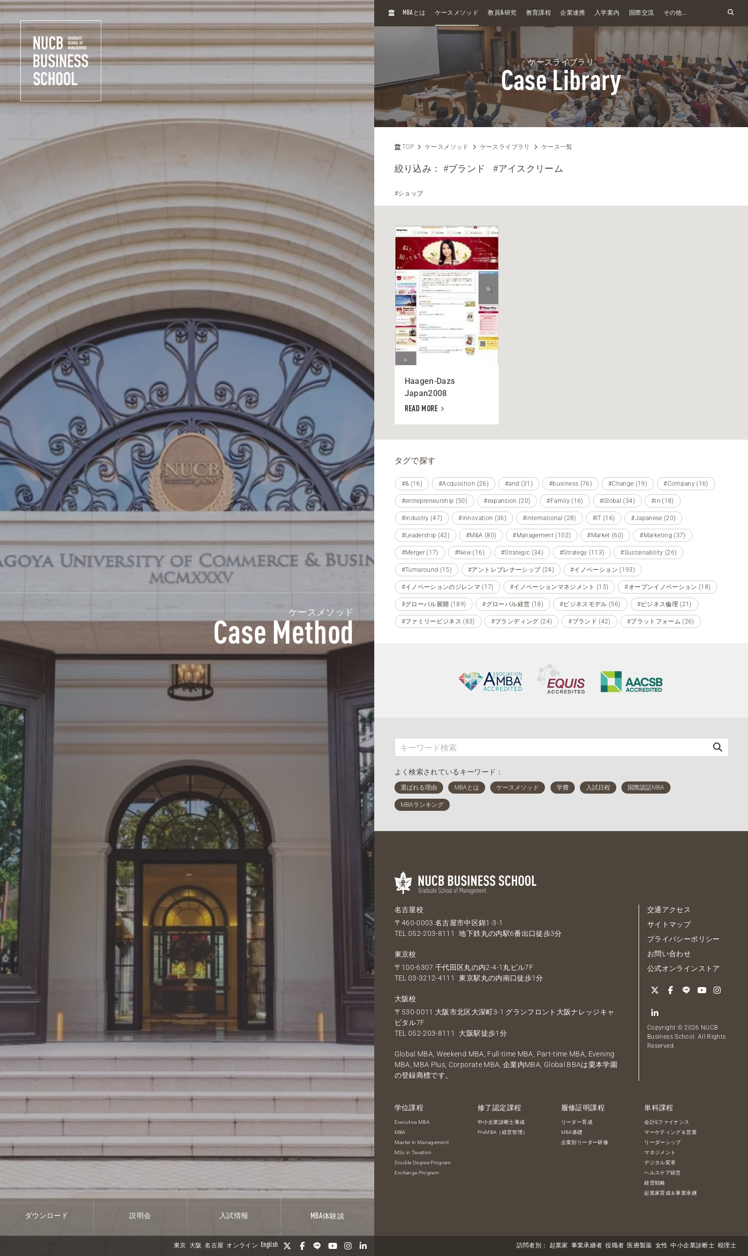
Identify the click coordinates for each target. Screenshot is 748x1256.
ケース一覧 (557, 146)
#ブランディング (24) (522, 621)
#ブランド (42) (589, 621)
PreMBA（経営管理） (503, 1132)
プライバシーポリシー (683, 939)
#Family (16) (564, 500)
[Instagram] (348, 1246)
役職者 (614, 1246)
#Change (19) (627, 483)
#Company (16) (685, 483)
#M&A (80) (481, 535)
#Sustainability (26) (648, 552)
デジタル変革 (660, 1162)
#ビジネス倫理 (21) (664, 604)
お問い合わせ (669, 954)
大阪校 (405, 999)
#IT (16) (604, 518)
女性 (661, 1246)
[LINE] (317, 1246)
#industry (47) (422, 518)
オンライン (242, 1246)
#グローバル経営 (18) (512, 604)
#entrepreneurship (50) (435, 500)
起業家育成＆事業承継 (670, 1193)
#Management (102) (542, 535)
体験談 (327, 1216)
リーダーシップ (662, 1142)
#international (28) (549, 518)
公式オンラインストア (683, 968)
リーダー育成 (577, 1122)
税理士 (727, 1246)
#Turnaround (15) (427, 569)
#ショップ (409, 193)
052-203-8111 (431, 933)
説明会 (140, 1216)
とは (414, 13)
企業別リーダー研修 (584, 1142)
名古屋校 (409, 910)
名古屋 (214, 1246)
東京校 (405, 954)
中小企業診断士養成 (501, 1122)
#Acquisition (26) (464, 483)
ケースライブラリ (505, 146)
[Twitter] (287, 1246)
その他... (675, 13)
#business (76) (570, 483)
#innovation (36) (482, 518)
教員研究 (502, 13)
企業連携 (572, 13)
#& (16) (412, 483)
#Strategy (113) (582, 552)
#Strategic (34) (522, 552)
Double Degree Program (423, 1162)
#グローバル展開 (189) (434, 604)
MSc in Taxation (413, 1152)
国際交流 (641, 13)
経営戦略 (654, 1183)
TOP (404, 146)
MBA (400, 1132)
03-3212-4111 (431, 978)
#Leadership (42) (426, 535)
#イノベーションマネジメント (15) (559, 587)
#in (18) (662, 500)
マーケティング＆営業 (670, 1132)
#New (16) (470, 552)
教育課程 (538, 13)
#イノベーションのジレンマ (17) (448, 587)
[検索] (717, 747)
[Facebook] (302, 1246)
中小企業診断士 (692, 1246)
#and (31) (519, 483)
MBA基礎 (572, 1132)
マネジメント (660, 1152)
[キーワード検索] (551, 747)
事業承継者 (587, 1246)
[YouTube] (332, 1246)
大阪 (195, 1246)
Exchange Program (417, 1172)
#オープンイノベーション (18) (667, 587)
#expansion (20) (507, 500)
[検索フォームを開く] (731, 13)
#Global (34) (617, 500)
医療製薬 (639, 1246)
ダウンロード (46, 1216)
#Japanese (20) (653, 518)
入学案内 (607, 13)
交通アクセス (669, 910)
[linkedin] (363, 1246)
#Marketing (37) (662, 535)
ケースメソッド (457, 13)
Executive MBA (412, 1122)
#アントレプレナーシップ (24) (511, 569)
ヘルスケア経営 (662, 1172)
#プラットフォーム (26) (660, 621)
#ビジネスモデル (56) (590, 604)
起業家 (558, 1246)
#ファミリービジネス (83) (438, 621)
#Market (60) (605, 535)
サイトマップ (669, 924)
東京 (180, 1246)
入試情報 (233, 1216)
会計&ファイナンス (666, 1122)
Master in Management (422, 1142)
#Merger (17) (420, 552)
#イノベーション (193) (602, 569)
